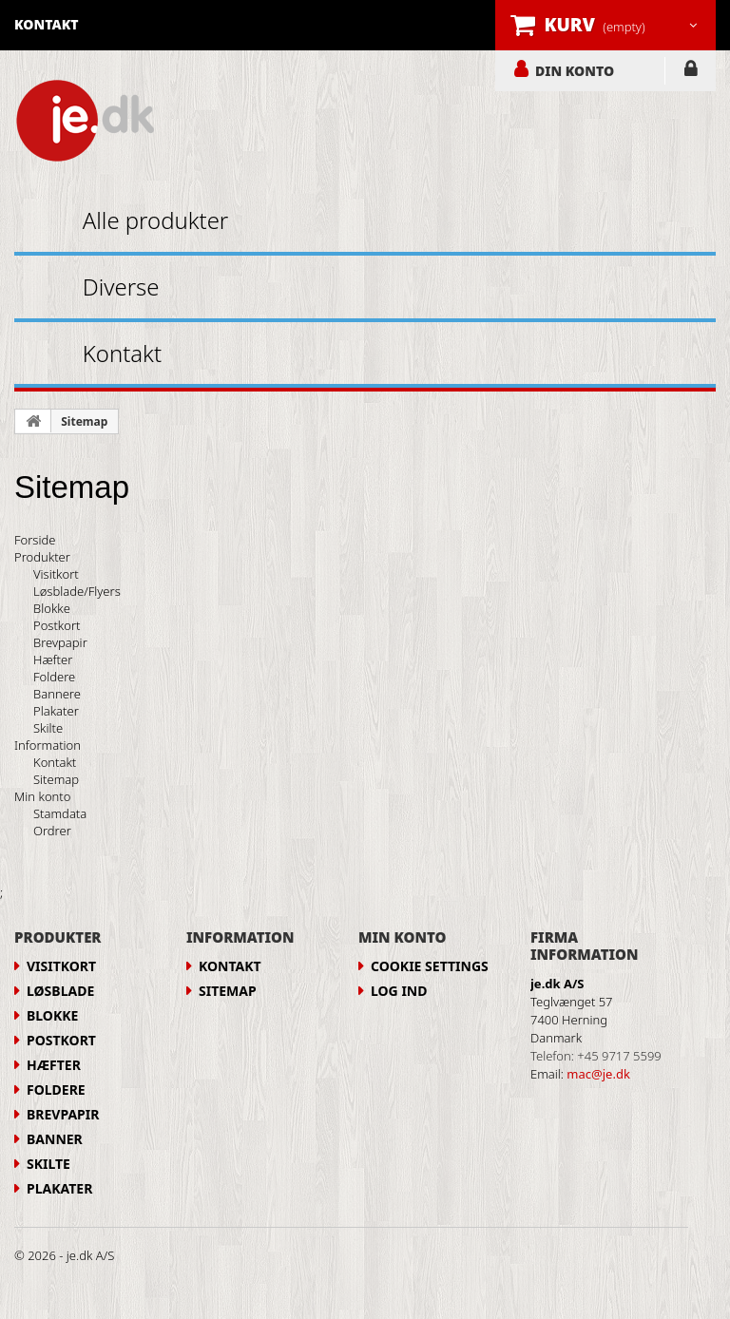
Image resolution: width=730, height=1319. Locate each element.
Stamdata (59, 813)
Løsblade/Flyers (77, 591)
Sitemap (84, 421)
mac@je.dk (598, 1073)
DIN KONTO (574, 70)
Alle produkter (156, 220)
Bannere (57, 693)
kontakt (46, 24)
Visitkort (56, 574)
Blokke (51, 608)
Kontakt (122, 353)
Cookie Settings (430, 966)
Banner (55, 1139)
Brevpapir (60, 642)
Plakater (56, 710)
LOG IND (690, 72)
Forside (34, 539)
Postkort (56, 625)
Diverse (121, 286)
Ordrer (52, 830)
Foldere (54, 676)
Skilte (48, 727)
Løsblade (60, 991)
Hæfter (52, 659)
